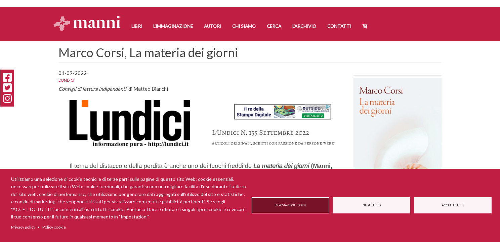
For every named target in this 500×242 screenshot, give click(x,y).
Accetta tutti (453, 205)
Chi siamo (244, 26)
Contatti (339, 26)
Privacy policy (23, 227)
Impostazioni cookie (290, 205)
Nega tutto (372, 205)
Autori (212, 26)
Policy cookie (54, 227)
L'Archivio (304, 26)
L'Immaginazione (173, 26)
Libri (136, 26)
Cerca (274, 26)
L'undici (66, 80)
